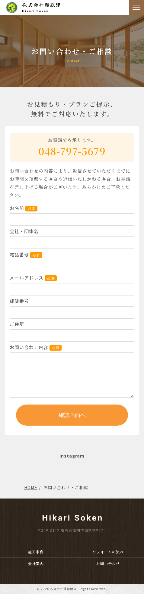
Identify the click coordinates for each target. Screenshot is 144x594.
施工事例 (36, 551)
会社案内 (36, 563)
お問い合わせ (108, 563)
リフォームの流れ (108, 551)
